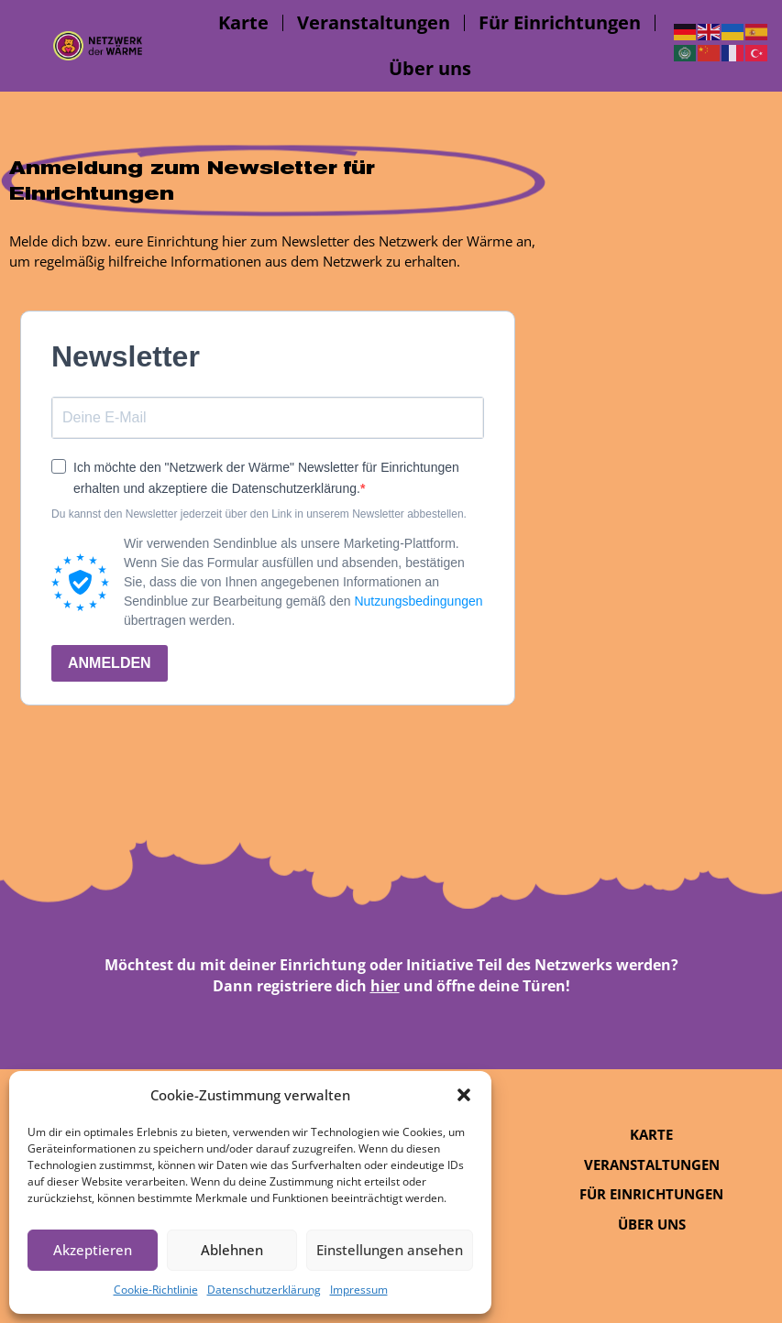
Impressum (359, 1289)
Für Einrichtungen (560, 22)
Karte (243, 22)
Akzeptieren (92, 1250)
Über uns (430, 68)
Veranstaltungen (373, 22)
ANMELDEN (109, 663)
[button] (464, 1095)
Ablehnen (232, 1250)
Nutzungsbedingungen (418, 601)
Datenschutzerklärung (264, 1289)
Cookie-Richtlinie (156, 1289)
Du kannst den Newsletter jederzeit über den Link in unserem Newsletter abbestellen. (259, 513)
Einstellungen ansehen (389, 1250)
